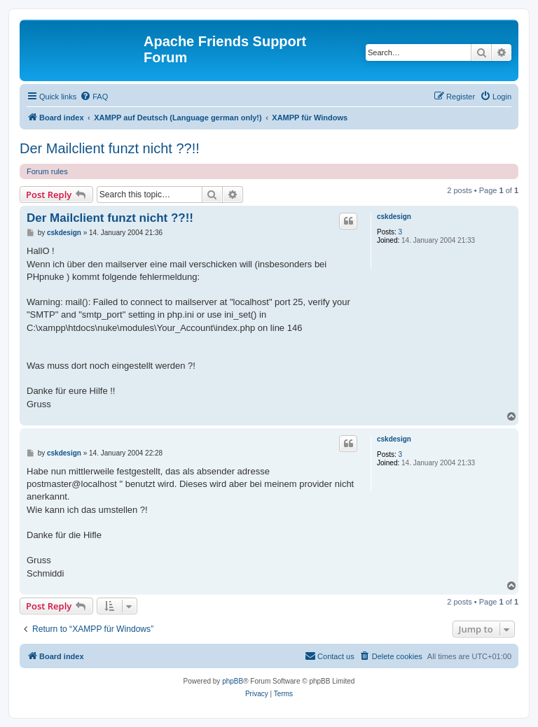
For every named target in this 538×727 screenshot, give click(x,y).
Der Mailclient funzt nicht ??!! (110, 148)
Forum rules (47, 171)
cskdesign (394, 216)
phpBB (232, 681)
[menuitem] (94, 96)
